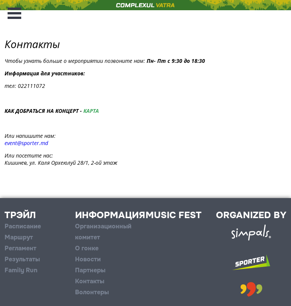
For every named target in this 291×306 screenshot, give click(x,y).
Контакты (89, 281)
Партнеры (90, 270)
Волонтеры (92, 292)
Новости (88, 259)
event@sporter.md (26, 143)
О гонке (87, 248)
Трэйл (20, 215)
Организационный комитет (103, 231)
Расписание (23, 226)
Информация (110, 215)
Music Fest (174, 215)
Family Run (21, 270)
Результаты (22, 259)
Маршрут (19, 237)
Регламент (20, 248)
